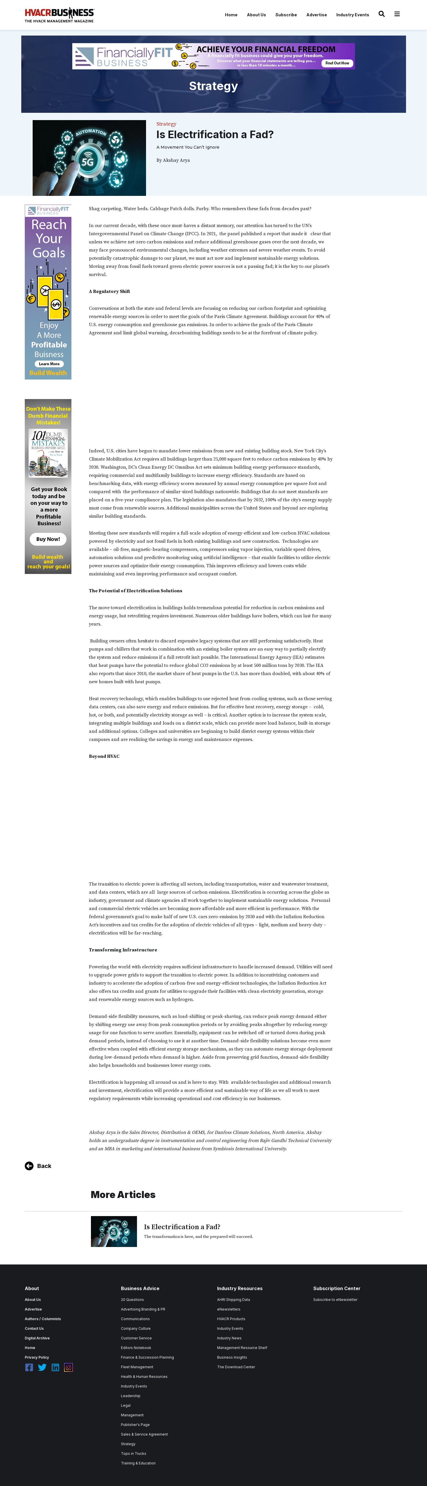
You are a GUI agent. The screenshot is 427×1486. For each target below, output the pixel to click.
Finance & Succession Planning (147, 1357)
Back (44, 1165)
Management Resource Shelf (242, 1348)
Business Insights (232, 1357)
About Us (256, 14)
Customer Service (136, 1338)
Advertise (316, 14)
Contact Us (34, 1328)
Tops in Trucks (133, 1453)
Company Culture (136, 1328)
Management (132, 1415)
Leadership (130, 1396)
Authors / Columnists (43, 1319)
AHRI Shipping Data (233, 1299)
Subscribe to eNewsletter (335, 1299)
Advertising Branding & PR (143, 1309)
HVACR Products (231, 1319)
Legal (126, 1405)
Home (231, 14)
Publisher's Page (135, 1424)
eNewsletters (228, 1309)
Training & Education (138, 1463)
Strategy (128, 1444)
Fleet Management (137, 1367)
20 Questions (132, 1299)
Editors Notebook (136, 1348)
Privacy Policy (37, 1357)
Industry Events (352, 14)
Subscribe (286, 14)
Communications (135, 1319)
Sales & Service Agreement (144, 1434)
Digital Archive (37, 1338)
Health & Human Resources (144, 1376)
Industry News (229, 1338)
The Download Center (236, 1367)
